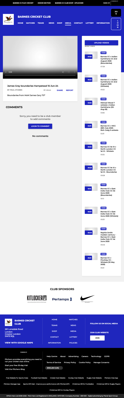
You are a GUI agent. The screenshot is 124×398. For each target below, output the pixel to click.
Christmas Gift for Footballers (83, 384)
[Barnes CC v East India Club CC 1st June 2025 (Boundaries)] (109, 194)
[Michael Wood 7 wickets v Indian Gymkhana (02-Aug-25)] (109, 109)
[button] (20, 23)
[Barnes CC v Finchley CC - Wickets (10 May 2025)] (109, 264)
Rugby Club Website (94, 378)
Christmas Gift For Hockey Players (62, 390)
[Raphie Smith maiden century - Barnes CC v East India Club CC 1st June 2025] (109, 239)
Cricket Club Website (57, 378)
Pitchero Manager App (12, 384)
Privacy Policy (70, 362)
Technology (96, 356)
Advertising (73, 356)
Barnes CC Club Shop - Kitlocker (69, 3)
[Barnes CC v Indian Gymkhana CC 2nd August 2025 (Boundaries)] (109, 62)
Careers (84, 356)
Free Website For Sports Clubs (17, 378)
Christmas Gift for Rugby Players (108, 384)
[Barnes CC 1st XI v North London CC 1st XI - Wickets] (109, 152)
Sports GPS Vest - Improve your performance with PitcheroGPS (46, 384)
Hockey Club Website (76, 378)
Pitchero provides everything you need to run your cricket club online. (23, 360)
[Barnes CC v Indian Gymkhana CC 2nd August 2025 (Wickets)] (109, 85)
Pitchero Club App (111, 378)
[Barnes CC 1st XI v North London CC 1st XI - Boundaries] (109, 172)
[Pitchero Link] (116, 4)
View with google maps (19, 343)
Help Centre (52, 356)
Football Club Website (39, 378)
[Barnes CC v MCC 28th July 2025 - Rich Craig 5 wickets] (109, 131)
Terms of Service (54, 362)
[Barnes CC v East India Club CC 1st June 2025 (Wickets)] (109, 216)
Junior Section (44, 3)
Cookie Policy (85, 362)
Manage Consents (101, 362)
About (63, 356)
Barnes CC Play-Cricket (23, 3)
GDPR (106, 356)
